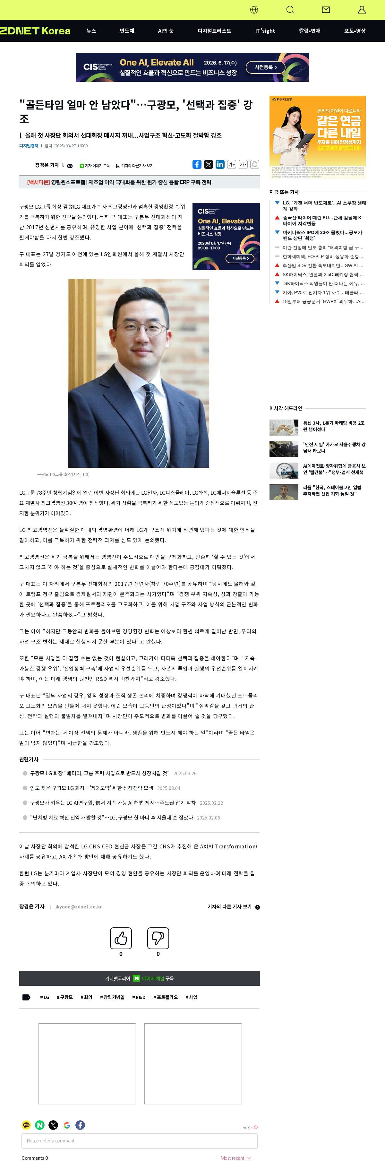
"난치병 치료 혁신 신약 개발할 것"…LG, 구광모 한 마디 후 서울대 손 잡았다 (111, 817)
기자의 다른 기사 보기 (234, 906)
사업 (193, 997)
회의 (88, 997)
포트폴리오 (167, 997)
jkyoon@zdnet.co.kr (79, 906)
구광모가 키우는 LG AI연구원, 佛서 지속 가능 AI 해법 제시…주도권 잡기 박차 (113, 802)
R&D (141, 997)
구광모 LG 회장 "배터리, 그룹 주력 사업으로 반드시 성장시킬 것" (100, 773)
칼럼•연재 (310, 30)
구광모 (66, 997)
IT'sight (265, 30)
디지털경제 (28, 146)
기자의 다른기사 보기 (134, 165)
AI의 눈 (166, 30)
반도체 (127, 30)
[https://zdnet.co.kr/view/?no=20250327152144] (197, 164)
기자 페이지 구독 (95, 165)
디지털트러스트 (214, 30)
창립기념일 (114, 997)
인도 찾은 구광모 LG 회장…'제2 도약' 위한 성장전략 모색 (91, 788)
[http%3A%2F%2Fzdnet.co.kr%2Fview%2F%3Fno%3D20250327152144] (220, 164)
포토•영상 (355, 30)
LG (46, 997)
